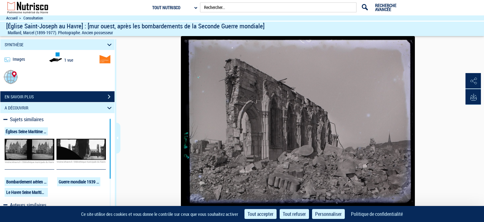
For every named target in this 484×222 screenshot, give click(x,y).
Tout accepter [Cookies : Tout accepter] (260, 214)
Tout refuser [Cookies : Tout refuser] (294, 214)
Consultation (33, 18)
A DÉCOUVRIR (59, 107)
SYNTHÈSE (59, 44)
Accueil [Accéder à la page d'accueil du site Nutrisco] (12, 18)
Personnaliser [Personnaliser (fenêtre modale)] (328, 214)
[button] (11, 77)
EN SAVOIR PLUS (60, 96)
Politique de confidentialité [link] (377, 214)
